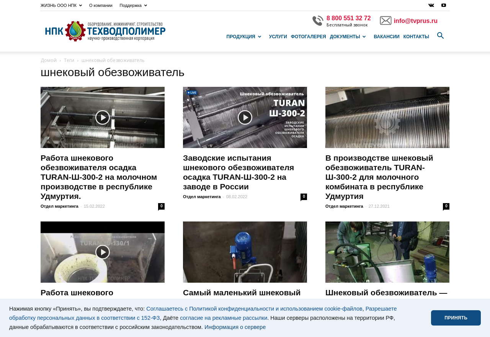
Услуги (278, 36)
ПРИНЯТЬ (455, 318)
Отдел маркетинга (59, 206)
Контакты (416, 36)
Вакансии (386, 36)
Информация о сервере (235, 327)
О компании (101, 5)
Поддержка (133, 5)
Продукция (244, 36)
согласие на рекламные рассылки (223, 318)
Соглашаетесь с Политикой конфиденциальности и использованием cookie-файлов (254, 309)
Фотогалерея (308, 36)
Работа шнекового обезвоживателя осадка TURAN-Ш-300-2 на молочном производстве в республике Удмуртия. (99, 176)
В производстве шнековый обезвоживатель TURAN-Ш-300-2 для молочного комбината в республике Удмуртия (379, 176)
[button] (440, 36)
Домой (49, 60)
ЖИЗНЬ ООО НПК (61, 5)
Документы (348, 36)
